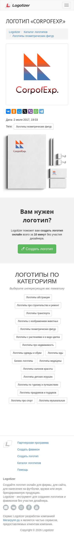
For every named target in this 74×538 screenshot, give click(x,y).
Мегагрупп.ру (11, 520)
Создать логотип (37, 249)
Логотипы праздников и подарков (38, 392)
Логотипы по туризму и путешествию (38, 384)
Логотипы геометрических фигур (33, 36)
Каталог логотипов (35, 32)
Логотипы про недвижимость (38, 345)
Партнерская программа (33, 442)
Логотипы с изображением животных (38, 321)
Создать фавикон (28, 449)
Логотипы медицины (50, 361)
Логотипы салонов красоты (38, 368)
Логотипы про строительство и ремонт (38, 305)
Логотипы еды (55, 353)
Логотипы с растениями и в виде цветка (38, 337)
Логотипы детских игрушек (37, 376)
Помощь (22, 469)
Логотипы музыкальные (52, 400)
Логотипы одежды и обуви (27, 353)
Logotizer (14, 32)
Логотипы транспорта (38, 313)
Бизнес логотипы (23, 361)
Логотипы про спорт (22, 400)
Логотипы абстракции (38, 297)
